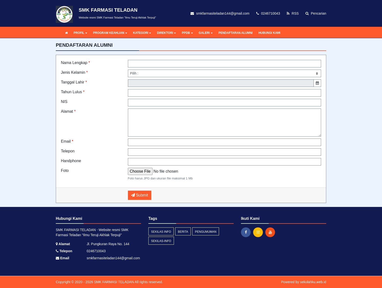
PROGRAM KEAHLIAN (110, 33)
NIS (64, 102)
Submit (139, 195)
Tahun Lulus (73, 92)
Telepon (68, 151)
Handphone (71, 161)
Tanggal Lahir (74, 82)
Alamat (68, 111)
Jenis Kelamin (74, 72)
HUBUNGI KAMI (269, 33)
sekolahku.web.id (313, 282)
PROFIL (80, 33)
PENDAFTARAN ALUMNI (236, 33)
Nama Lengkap (75, 63)
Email (67, 141)
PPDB (187, 33)
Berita (183, 231)
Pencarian (316, 13)
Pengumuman (205, 231)
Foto (65, 170)
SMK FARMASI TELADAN (113, 282)
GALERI (206, 33)
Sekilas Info (161, 231)
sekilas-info (161, 241)
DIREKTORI (166, 33)
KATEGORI (142, 33)
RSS (293, 13)
